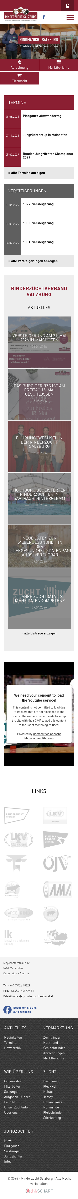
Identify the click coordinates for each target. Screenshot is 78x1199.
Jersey (48, 1097)
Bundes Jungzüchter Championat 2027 (48, 155)
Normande (51, 1107)
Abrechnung (19, 64)
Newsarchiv (12, 1048)
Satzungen (11, 1092)
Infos (7, 1162)
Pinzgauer (50, 1081)
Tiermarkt (19, 78)
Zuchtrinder (52, 1037)
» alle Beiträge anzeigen (39, 633)
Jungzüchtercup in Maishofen (45, 135)
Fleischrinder (53, 1113)
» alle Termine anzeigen (26, 173)
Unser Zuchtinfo (16, 1107)
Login (67, 5)
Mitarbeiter (12, 1086)
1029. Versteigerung (38, 204)
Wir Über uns (18, 1071)
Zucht (49, 1071)
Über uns (11, 1113)
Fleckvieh (50, 1086)
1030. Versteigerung (38, 223)
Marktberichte (58, 64)
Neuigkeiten (13, 1037)
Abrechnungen (54, 1053)
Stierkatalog (52, 1118)
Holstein (49, 1092)
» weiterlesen (39, 342)
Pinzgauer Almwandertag (42, 116)
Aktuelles (15, 1027)
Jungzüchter (18, 1131)
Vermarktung (58, 1027)
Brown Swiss (52, 1102)
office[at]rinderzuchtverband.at (33, 996)
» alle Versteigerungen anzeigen (33, 261)
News (8, 1141)
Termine (10, 1043)
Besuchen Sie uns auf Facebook (25, 1010)
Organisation (13, 1081)
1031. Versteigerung (38, 242)
